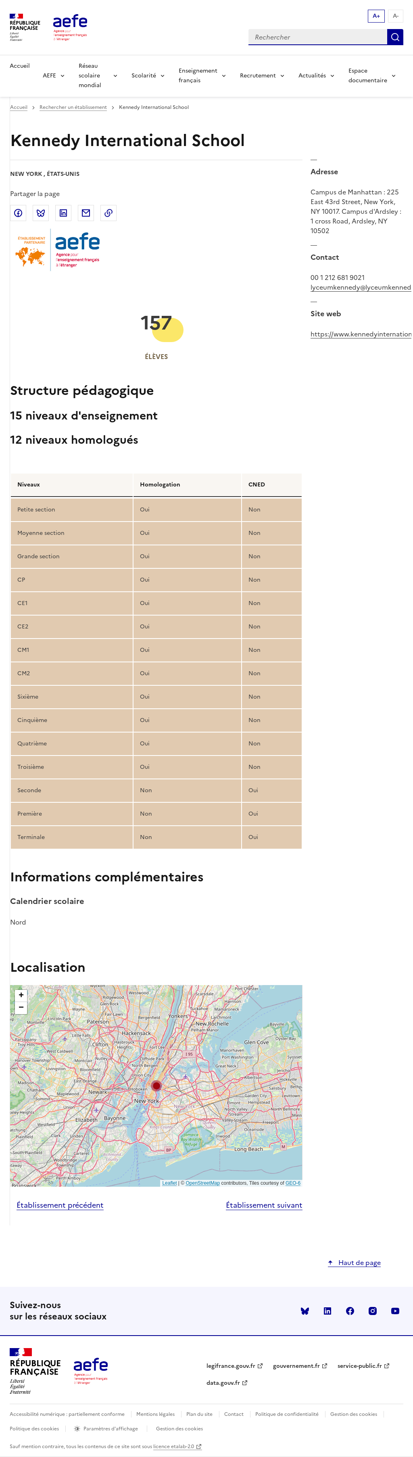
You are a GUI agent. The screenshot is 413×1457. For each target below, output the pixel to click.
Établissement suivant (264, 1205)
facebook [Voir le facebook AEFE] (350, 1311)
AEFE (49, 75)
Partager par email (86, 213)
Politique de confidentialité (287, 1414)
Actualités (312, 75)
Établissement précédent (60, 1205)
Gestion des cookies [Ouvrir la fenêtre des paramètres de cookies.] (179, 1428)
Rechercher (395, 37)
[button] (156, 1086)
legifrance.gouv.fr (230, 1366)
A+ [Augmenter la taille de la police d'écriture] (376, 16)
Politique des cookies (34, 1428)
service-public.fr (360, 1366)
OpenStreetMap (203, 1183)
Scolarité (143, 75)
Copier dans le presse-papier (108, 213)
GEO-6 (293, 1183)
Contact (234, 1414)
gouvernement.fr (296, 1366)
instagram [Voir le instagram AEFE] (373, 1311)
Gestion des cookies (353, 1414)
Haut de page (359, 1262)
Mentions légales (155, 1414)
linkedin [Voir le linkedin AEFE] (327, 1311)
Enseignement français (198, 76)
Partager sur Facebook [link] (18, 213)
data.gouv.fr (223, 1383)
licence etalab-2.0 (173, 1446)
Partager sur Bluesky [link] (41, 213)
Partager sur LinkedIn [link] (63, 213)
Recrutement (258, 75)
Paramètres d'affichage (110, 1428)
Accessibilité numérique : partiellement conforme (67, 1414)
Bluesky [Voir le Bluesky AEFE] (305, 1311)
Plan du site (199, 1414)
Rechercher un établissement (73, 107)
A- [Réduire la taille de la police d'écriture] (395, 16)
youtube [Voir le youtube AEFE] (395, 1311)
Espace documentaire (367, 76)
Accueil (20, 66)
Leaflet (169, 1183)
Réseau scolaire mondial (90, 76)
